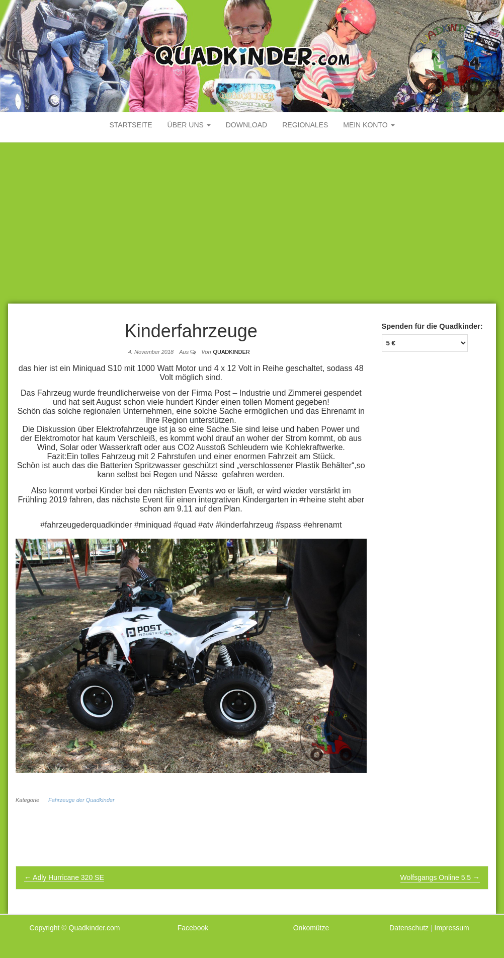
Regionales (305, 125)
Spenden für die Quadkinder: (432, 326)
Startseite (130, 125)
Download (246, 125)
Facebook (193, 928)
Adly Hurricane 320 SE (64, 877)
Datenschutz (409, 928)
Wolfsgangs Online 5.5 (440, 877)
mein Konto (368, 125)
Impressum (452, 928)
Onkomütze (311, 928)
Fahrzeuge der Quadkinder (81, 800)
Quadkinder (231, 352)
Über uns (189, 125)
